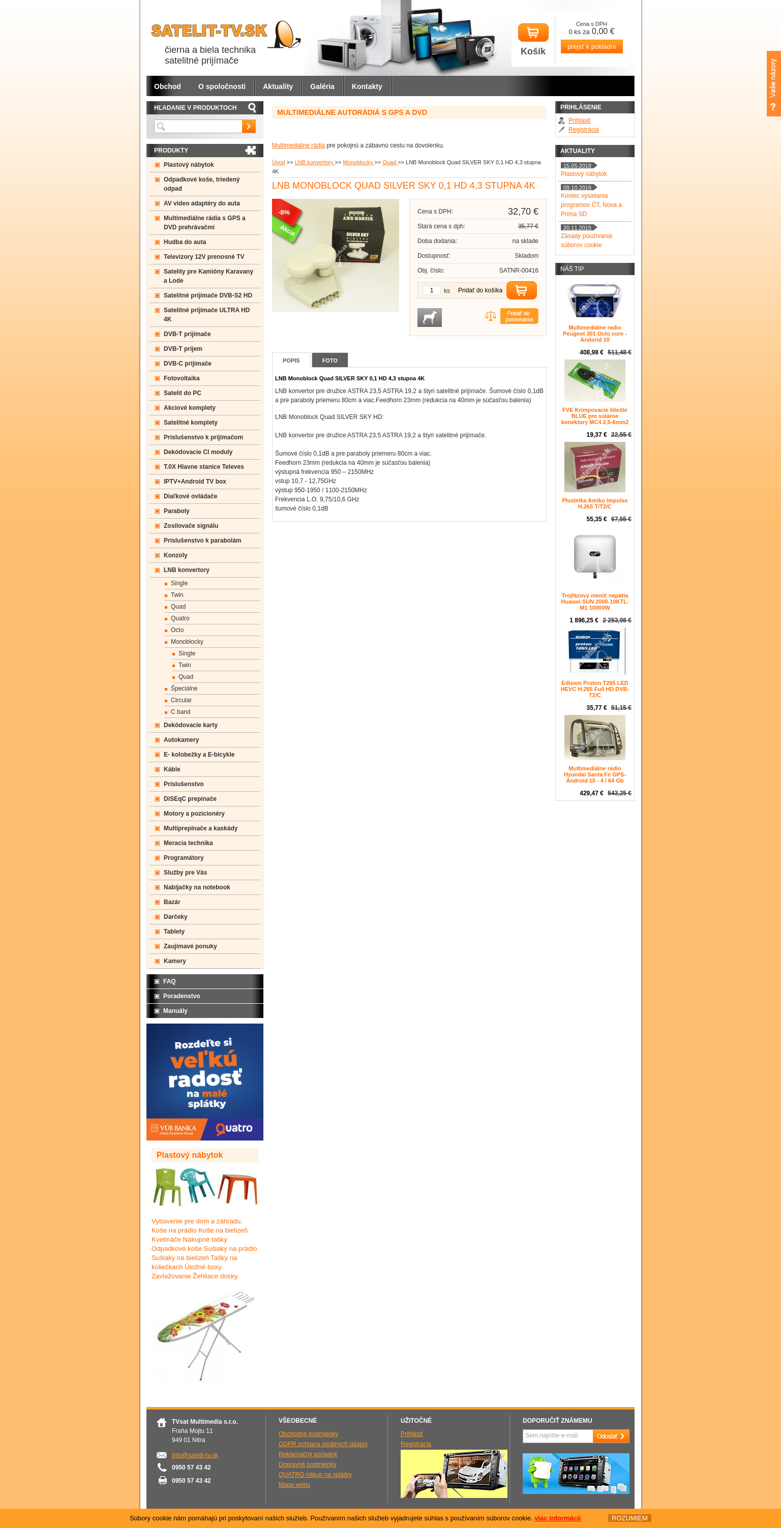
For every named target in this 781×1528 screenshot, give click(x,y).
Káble (172, 769)
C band (181, 711)
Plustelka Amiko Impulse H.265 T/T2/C (594, 503)
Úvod (278, 162)
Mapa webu (294, 1484)
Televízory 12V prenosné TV (204, 256)
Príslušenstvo (184, 784)
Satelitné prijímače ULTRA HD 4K (207, 315)
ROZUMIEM (629, 1518)
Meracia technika (188, 843)
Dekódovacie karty (191, 725)
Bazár (172, 902)
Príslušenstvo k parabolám (203, 540)
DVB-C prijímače (188, 363)
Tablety (174, 931)
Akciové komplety (190, 407)
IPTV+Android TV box (195, 481)
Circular (181, 700)
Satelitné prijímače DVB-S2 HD (208, 295)
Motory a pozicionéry (194, 813)
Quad (390, 162)
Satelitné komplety (191, 422)
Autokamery (181, 739)
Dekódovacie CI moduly (198, 452)
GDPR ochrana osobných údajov (323, 1444)
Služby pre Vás (185, 872)
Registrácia (583, 129)
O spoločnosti (222, 86)
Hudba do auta (185, 242)
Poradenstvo (181, 996)
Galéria (322, 86)
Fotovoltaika (182, 378)
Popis (291, 360)
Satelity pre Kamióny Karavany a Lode (208, 276)
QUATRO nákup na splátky (315, 1474)
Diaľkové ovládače (190, 496)
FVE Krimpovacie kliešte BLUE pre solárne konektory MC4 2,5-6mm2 (595, 416)
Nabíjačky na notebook (197, 887)
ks (447, 290)
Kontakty (367, 86)
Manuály (175, 1010)
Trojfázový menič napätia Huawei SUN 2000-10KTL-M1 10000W (594, 601)
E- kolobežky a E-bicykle (199, 754)
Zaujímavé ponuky (190, 946)
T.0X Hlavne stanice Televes (204, 466)
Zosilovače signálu (191, 525)
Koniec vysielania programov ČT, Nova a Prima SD (591, 205)
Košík (533, 39)
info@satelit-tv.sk (195, 1455)
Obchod (167, 86)
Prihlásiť (579, 120)
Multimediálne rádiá (298, 145)
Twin (177, 594)
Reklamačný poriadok (308, 1454)
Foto (330, 360)
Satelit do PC (182, 393)
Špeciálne (184, 688)
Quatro (180, 618)
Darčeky (176, 916)
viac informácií (557, 1518)
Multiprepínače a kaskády (200, 828)
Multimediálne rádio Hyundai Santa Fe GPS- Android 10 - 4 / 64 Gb (595, 774)
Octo (177, 630)
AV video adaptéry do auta (202, 203)
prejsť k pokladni (591, 46)
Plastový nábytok (189, 164)
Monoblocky (358, 162)
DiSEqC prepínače (190, 798)
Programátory (184, 857)
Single (179, 583)
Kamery (175, 961)
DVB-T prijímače (187, 334)
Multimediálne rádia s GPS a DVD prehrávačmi (205, 223)
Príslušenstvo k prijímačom (203, 437)
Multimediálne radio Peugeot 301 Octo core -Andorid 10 (595, 333)
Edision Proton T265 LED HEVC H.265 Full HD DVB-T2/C (595, 689)
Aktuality (278, 86)
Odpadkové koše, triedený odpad (201, 184)
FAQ (169, 981)
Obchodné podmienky (308, 1433)
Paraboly (177, 511)
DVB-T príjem (183, 348)
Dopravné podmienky (307, 1464)
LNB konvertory (315, 162)
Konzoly (176, 555)
